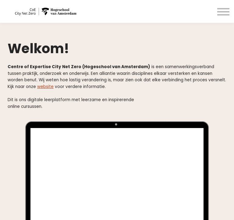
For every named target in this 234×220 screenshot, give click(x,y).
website (45, 87)
